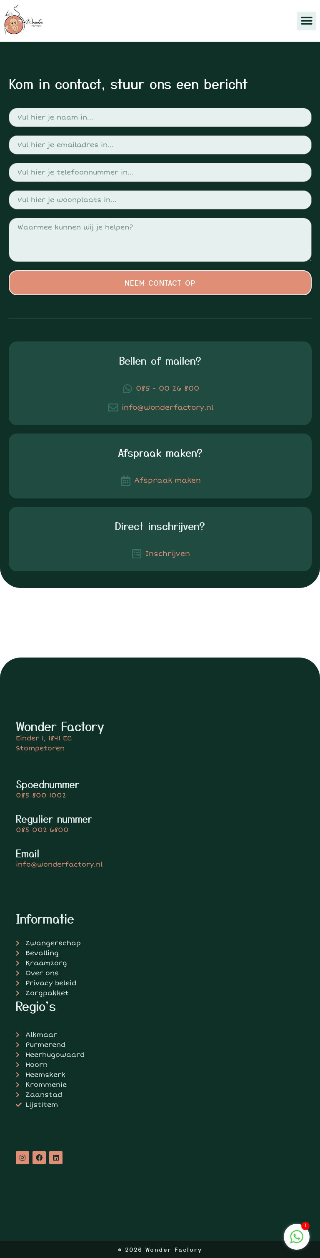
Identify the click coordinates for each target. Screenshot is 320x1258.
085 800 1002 (41, 795)
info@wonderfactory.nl (59, 864)
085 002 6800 (42, 830)
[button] (306, 21)
